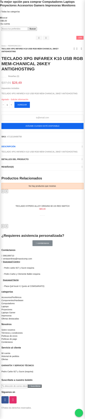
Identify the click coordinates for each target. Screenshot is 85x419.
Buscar (33, 29)
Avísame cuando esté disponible (43, 126)
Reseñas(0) (7, 167)
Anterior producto (74, 48)
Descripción (8, 146)
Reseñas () (13, 76)
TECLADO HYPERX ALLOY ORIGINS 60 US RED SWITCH (43, 206)
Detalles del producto (15, 159)
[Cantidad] (7, 105)
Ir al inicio (77, 48)
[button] (42, 243)
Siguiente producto (81, 48)
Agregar (22, 105)
